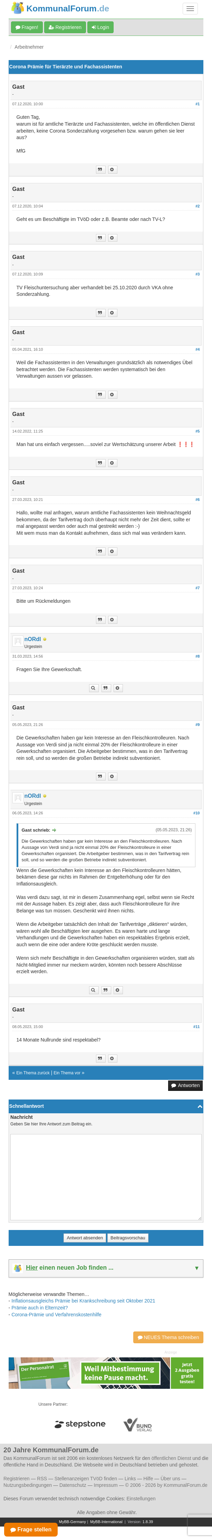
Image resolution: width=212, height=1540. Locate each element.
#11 (196, 1027)
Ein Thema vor (67, 1073)
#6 (197, 499)
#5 (197, 431)
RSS (42, 1478)
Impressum (106, 1485)
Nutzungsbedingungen (27, 1485)
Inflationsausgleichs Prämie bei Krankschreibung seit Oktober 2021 (83, 1301)
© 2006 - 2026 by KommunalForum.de (166, 1485)
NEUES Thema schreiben (168, 1337)
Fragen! (27, 27)
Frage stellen (30, 1529)
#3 (197, 274)
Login (100, 27)
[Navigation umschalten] (190, 8)
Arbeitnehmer (29, 47)
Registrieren (65, 27)
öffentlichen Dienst (171, 1458)
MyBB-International (106, 1522)
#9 (197, 725)
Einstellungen (140, 1498)
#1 (197, 104)
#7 (197, 588)
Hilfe (148, 1478)
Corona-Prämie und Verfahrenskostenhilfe (56, 1314)
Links (130, 1478)
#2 (197, 206)
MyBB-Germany (72, 1522)
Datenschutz (72, 1485)
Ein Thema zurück (33, 1073)
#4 (197, 349)
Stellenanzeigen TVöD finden (86, 1478)
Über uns (170, 1478)
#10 (196, 813)
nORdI (33, 639)
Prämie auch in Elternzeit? (39, 1307)
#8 (197, 656)
